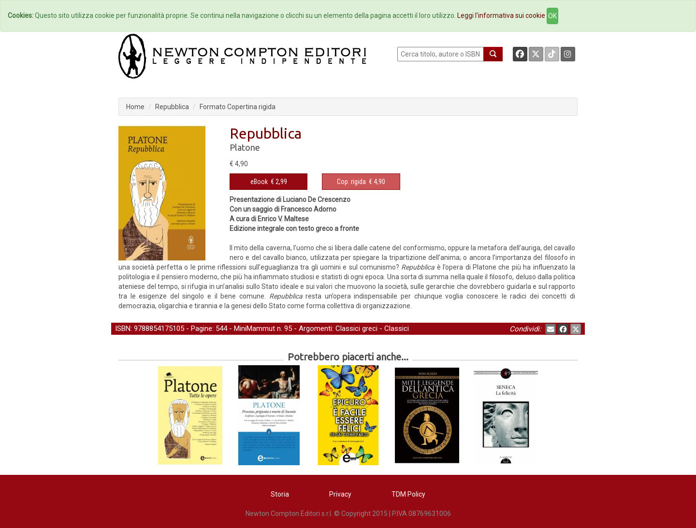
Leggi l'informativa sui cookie (501, 15)
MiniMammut (254, 328)
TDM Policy (408, 494)
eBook (259, 182)
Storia (280, 494)
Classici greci (356, 328)
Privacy (340, 494)
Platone (245, 147)
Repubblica (172, 107)
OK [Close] (552, 16)
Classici (396, 328)
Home (135, 107)
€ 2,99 (268, 182)
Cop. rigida (351, 182)
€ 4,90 (361, 182)
